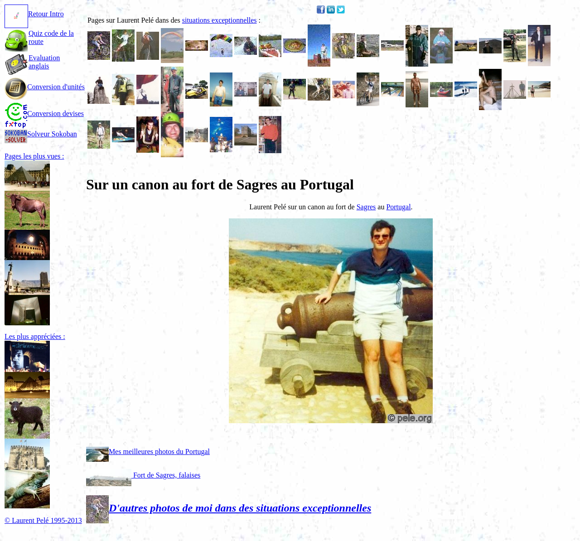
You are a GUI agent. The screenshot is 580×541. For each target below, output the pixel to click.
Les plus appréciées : (35, 336)
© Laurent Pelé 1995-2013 (43, 520)
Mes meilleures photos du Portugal (148, 451)
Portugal (398, 207)
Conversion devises (44, 113)
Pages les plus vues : (34, 156)
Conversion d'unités (45, 87)
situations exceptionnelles (219, 20)
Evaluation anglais (44, 62)
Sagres (366, 207)
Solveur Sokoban (41, 134)
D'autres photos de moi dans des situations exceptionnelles (228, 508)
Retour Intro (34, 14)
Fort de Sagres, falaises (143, 475)
